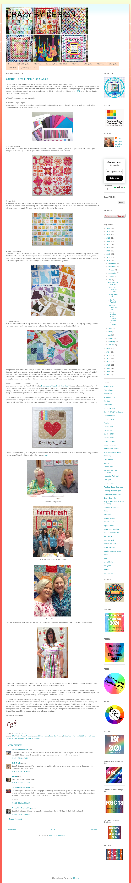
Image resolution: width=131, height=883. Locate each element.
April (110, 335)
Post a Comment (15, 819)
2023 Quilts (37, 64)
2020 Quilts (100, 64)
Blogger (76, 878)
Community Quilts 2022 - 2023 (56, 64)
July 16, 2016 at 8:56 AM (21, 803)
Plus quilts (107, 480)
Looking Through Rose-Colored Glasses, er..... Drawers (112, 318)
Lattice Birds (108, 459)
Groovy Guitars (109, 441)
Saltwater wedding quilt (112, 494)
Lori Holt (64, 386)
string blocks (108, 562)
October (111, 270)
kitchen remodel (110, 544)
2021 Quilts (88, 64)
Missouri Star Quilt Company (110, 471)
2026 (108, 228)
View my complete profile (118, 144)
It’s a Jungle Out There (112, 452)
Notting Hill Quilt (18, 738)
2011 (108, 362)
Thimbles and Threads (49, 386)
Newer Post (12, 829)
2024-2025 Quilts (23, 64)
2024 (108, 235)
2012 (108, 358)
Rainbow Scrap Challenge (113, 487)
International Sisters (111, 448)
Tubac (106, 511)
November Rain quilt (111, 476)
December (112, 263)
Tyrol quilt (107, 515)
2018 (108, 254)
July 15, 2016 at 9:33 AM (21, 783)
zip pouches (108, 573)
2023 (108, 238)
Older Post (93, 829)
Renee (14, 776)
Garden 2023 (109, 434)
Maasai (106, 463)
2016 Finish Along (18, 736)
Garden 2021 (109, 427)
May (110, 332)
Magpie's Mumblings (20, 749)
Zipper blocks (109, 526)
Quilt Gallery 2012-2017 (29, 68)
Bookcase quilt (109, 408)
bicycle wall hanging (111, 529)
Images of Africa (110, 445)
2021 (108, 244)
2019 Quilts (113, 64)
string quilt (107, 566)
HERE (78, 91)
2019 (108, 251)
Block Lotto (108, 405)
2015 (108, 349)
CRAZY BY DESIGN (41, 14)
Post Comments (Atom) (57, 835)
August (111, 276)
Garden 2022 (109, 430)
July (110, 280)
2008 (108, 371)
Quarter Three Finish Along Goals (113, 307)
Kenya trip (107, 456)
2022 (108, 241)
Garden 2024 (109, 438)
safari (106, 555)
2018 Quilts (12, 68)
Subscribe (114, 178)
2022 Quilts (75, 64)
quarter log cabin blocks (112, 551)
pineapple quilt (109, 547)
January (111, 345)
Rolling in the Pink (113, 296)
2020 (108, 248)
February (112, 341)
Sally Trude (16, 763)
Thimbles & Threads (32, 738)
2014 (108, 352)
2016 (108, 261)
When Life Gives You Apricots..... (113, 290)
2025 (108, 231)
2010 (108, 365)
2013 (108, 355)
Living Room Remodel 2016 (73, 736)
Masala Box (108, 467)
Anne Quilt (108, 394)
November (112, 267)
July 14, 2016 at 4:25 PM (21, 758)
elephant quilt (109, 540)
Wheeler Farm (109, 522)
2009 (108, 368)
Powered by (115, 187)
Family (106, 423)
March (111, 338)
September (112, 273)
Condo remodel (109, 416)
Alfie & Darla (108, 390)
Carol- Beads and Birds (21, 787)
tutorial (106, 569)
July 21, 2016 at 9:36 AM (21, 814)
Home (10, 64)
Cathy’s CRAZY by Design (113, 412)
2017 (108, 257)
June (110, 328)
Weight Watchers (110, 518)
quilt (46, 455)
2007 (108, 375)
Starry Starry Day (110, 498)
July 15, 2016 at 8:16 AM (21, 771)
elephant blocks (109, 536)
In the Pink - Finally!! (112, 301)
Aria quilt (29, 736)
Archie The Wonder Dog (21, 808)
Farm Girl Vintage (55, 736)
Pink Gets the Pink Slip (113, 283)
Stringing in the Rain (111, 507)
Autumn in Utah (109, 397)
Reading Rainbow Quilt (112, 491)
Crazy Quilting (109, 419)
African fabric (109, 386)
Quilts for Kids (109, 483)
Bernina (107, 401)
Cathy (120, 138)
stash (106, 558)
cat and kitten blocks (40, 736)
